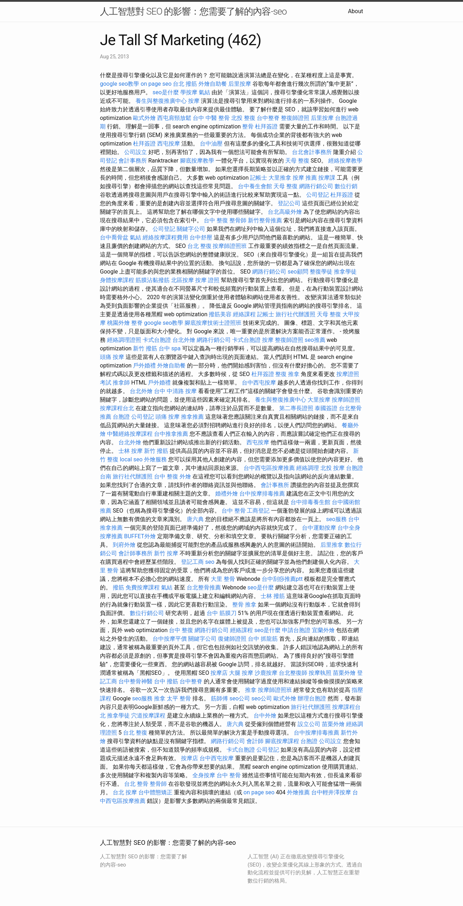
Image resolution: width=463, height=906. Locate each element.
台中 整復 (216, 220)
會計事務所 (132, 160)
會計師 (255, 741)
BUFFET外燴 (140, 536)
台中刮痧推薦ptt (282, 579)
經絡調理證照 (124, 340)
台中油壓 (211, 143)
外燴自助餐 (212, 83)
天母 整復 (297, 160)
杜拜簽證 (266, 126)
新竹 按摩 (166, 553)
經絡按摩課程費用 (165, 237)
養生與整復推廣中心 (161, 100)
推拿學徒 (345, 271)
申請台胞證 (296, 630)
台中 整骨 (234, 510)
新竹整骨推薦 (265, 220)
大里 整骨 (223, 579)
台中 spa (170, 348)
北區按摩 (182, 280)
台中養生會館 (255, 186)
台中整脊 (268, 118)
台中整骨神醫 (135, 681)
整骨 (248, 126)
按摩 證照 (207, 280)
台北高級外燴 (285, 211)
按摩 (193, 100)
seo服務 (336, 519)
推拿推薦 (192, 416)
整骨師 (237, 220)
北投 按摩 (332, 468)
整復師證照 (295, 118)
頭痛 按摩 (112, 357)
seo (209, 561)
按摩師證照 (346, 399)
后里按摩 (239, 83)
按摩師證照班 (230, 246)
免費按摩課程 (143, 587)
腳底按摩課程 (282, 741)
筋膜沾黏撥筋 (152, 280)
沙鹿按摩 (266, 672)
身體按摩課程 (117, 280)
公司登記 (317, 194)
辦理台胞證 (312, 698)
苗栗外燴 (344, 672)
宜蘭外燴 (323, 630)
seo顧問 (298, 271)
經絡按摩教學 (345, 160)
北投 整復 (243, 118)
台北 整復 (199, 246)
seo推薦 (315, 340)
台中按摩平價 (170, 638)
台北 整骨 (136, 783)
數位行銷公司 (147, 613)
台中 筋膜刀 (221, 613)
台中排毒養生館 (310, 502)
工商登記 (258, 510)
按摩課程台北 (117, 408)
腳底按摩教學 (197, 160)
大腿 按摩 (241, 672)
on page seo (155, 83)
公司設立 (135, 152)
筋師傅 (219, 698)
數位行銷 (346, 186)
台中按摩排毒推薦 (262, 493)
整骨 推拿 (244, 604)
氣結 (204, 92)
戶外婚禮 (144, 365)
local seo (131, 459)
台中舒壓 (201, 237)
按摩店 (219, 672)
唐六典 (195, 519)
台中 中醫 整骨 (211, 118)
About (355, 11)
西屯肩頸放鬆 (174, 118)
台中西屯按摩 (259, 382)
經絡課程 (244, 314)
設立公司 (309, 724)
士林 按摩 (130, 450)
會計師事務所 (135, 553)
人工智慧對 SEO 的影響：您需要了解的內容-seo (193, 11)
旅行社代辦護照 (295, 314)
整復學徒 (321, 271)
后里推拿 (331, 544)
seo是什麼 (166, 92)
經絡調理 (307, 468)
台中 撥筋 (166, 681)
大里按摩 (319, 399)
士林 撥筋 (273, 596)
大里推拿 (279, 177)
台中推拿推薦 (171, 433)
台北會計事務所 (312, 152)
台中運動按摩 (319, 527)
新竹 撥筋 (145, 348)
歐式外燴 (144, 118)
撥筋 (118, 587)
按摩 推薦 (305, 177)
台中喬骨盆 (114, 237)
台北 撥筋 (185, 83)
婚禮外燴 (226, 493)
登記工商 (192, 561)
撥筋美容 (220, 314)
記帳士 (258, 177)
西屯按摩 (168, 143)
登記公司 (289, 203)
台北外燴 (183, 340)
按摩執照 (320, 672)
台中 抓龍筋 (263, 638)
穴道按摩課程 (148, 715)
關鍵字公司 (191, 229)
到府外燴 (124, 544)
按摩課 (326, 177)
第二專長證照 (296, 408)
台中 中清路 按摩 (175, 391)
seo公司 (239, 698)
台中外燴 (265, 715)
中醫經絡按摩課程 (130, 433)
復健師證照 (232, 638)
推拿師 (121, 382)
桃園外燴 (118, 322)
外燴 (185, 476)
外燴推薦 (298, 792)
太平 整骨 (179, 698)
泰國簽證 (326, 408)
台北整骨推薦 (204, 587)
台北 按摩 (125, 792)
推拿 (250, 690)
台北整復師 (293, 672)
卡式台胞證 (157, 340)
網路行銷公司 (316, 186)
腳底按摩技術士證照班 (213, 322)
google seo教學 (119, 83)
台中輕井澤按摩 (331, 792)
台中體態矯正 (155, 792)
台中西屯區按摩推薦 (269, 468)
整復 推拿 (287, 374)
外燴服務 (155, 459)
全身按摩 (203, 775)
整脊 (137, 322)
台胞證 (121, 416)
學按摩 (188, 92)
